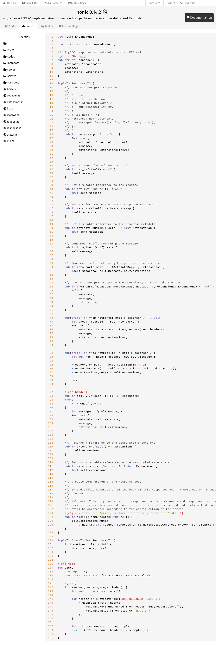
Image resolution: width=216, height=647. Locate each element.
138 (50, 571)
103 (50, 434)
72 (51, 314)
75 (51, 325)
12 (51, 79)
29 (51, 146)
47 (51, 216)
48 (51, 220)
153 (50, 630)
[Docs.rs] (9, 3)
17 (51, 99)
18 (51, 103)
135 (50, 559)
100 (50, 423)
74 (51, 321)
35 (51, 169)
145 (50, 599)
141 (50, 583)
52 (51, 235)
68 (51, 298)
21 (51, 114)
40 (51, 189)
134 (50, 556)
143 (50, 591)
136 (50, 563)
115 (50, 481)
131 (50, 544)
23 (51, 122)
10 (51, 71)
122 (50, 509)
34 (51, 165)
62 (51, 274)
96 (51, 407)
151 (50, 622)
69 (51, 302)
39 (51, 185)
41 (51, 192)
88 (51, 376)
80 (51, 345)
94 (51, 399)
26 (51, 134)
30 (51, 149)
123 (50, 513)
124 (50, 517)
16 (51, 95)
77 (51, 333)
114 (50, 477)
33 (51, 161)
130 (50, 540)
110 (50, 462)
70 (51, 306)
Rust (169, 3)
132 (50, 548)
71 (51, 309)
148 (50, 610)
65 (51, 286)
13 (51, 83)
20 (51, 111)
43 (51, 200)
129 (50, 536)
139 (50, 575)
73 (51, 317)
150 (50, 618)
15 (51, 91)
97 (51, 411)
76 (51, 329)
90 (51, 384)
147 (50, 606)
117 (50, 489)
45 (51, 208)
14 (51, 87)
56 (51, 251)
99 (51, 419)
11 (51, 75)
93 (51, 395)
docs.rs (153, 3)
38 (51, 181)
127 (50, 528)
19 (51, 106)
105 (50, 442)
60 (51, 267)
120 (50, 501)
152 (50, 626)
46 (51, 212)
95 (51, 403)
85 (51, 364)
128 (50, 532)
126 (50, 524)
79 (51, 341)
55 (51, 247)
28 (51, 142)
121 (50, 505)
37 (51, 177)
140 (50, 579)
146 (50, 602)
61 (51, 271)
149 (50, 614)
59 (51, 263)
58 (51, 259)
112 (50, 470)
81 (51, 349)
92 (51, 392)
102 (50, 431)
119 (50, 497)
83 (51, 356)
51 (51, 231)
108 (50, 454)
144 (50, 595)
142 (50, 587)
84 (51, 360)
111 (50, 466)
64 (51, 282)
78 (51, 337)
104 (50, 439)
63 (51, 278)
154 (50, 634)
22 (51, 118)
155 (50, 638)
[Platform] (53, 3)
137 (50, 567)
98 (51, 415)
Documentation (199, 17)
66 (51, 290)
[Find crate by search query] (199, 3)
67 (51, 294)
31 (51, 153)
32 (51, 157)
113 (50, 474)
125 (50, 520)
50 (51, 228)
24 (51, 126)
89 (51, 380)
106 (50, 446)
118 (50, 493)
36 (51, 173)
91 (51, 388)
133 (50, 552)
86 (51, 368)
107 (50, 450)
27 (51, 138)
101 (50, 427)
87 (51, 372)
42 (51, 196)
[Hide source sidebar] (22, 37)
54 (51, 243)
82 (51, 352)
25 (51, 130)
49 (51, 224)
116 (50, 485)
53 (51, 239)
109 (50, 458)
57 (51, 255)
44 (51, 204)
